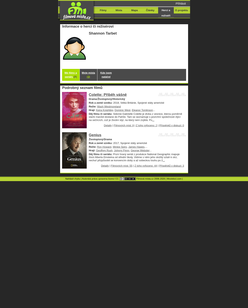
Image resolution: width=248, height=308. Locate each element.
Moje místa (88, 74)
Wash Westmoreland (109, 106)
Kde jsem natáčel (106, 74)
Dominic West (123, 110)
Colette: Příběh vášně (108, 95)
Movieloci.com (174, 179)
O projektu (181, 10)
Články (150, 10)
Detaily (108, 125)
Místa (118, 10)
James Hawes (136, 146)
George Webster (140, 150)
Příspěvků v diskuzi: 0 (171, 125)
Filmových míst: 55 (121, 165)
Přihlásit (181, 3)
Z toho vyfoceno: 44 (146, 165)
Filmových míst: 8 (124, 125)
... (153, 120)
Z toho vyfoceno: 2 (146, 125)
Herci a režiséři (165, 13)
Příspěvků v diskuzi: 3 (171, 165)
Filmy (103, 10)
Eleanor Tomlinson (142, 110)
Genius (95, 135)
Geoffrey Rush (104, 150)
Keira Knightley (104, 110)
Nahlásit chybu (72, 179)
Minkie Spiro (120, 146)
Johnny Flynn (121, 150)
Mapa (134, 10)
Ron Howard (104, 146)
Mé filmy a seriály (70, 74)
